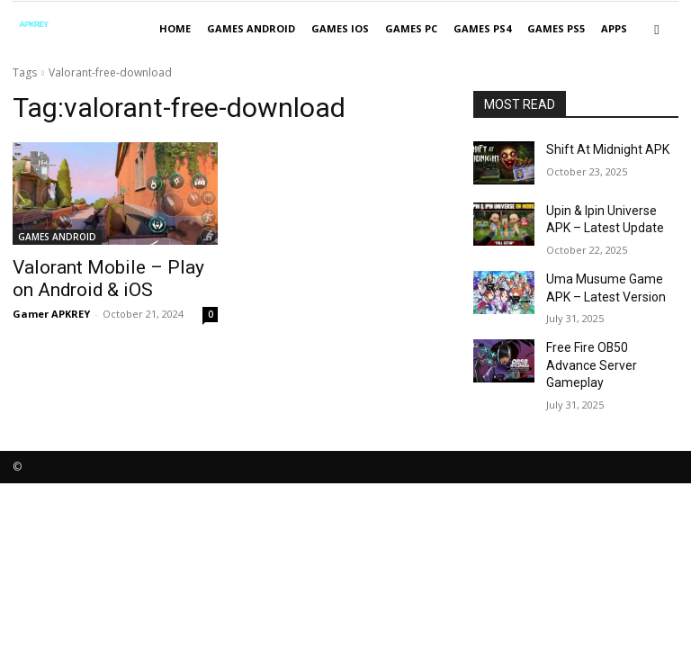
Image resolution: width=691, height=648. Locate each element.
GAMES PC (411, 28)
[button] (656, 29)
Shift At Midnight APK (598, 148)
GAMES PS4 (482, 28)
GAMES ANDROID (251, 28)
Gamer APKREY (51, 308)
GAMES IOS (340, 28)
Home (175, 28)
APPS (614, 28)
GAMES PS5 (556, 28)
